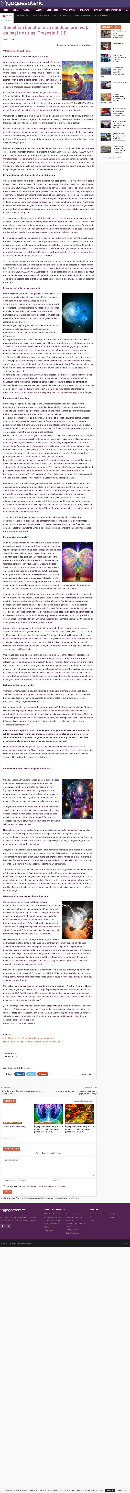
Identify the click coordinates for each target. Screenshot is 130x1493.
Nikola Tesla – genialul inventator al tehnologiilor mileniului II (31, 1041)
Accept (110, 1490)
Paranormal (69, 10)
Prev (6, 1139)
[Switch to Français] (24, 1068)
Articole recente (7, 20)
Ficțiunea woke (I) (119, 43)
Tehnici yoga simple (82, 15)
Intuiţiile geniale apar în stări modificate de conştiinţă (28, 1038)
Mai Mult (98, 10)
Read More (121, 1490)
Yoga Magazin (49, 1230)
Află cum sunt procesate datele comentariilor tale (59, 1198)
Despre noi (114, 1214)
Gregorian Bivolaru (72, 1214)
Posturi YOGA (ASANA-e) (62, 15)
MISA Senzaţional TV (52, 1214)
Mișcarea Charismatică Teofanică (74, 1218)
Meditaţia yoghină (101, 15)
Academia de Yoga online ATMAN (75, 1224)
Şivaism (38, 10)
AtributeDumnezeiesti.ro (53, 1217)
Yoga (15, 10)
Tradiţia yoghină (7, 15)
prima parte (13, 51)
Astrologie (52, 10)
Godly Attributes (55, 1220)
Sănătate (84, 10)
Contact (92, 1220)
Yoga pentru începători (41, 15)
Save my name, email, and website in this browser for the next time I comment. (35, 1186)
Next (13, 1139)
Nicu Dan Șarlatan (119, 82)
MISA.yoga (48, 1227)
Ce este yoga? (22, 15)
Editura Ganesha (72, 1230)
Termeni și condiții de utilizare (96, 1215)
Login (112, 1217)
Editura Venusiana (72, 1233)
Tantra (26, 10)
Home (5, 10)
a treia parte (14, 1023)
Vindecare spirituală (51, 1224)
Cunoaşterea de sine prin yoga (13, 1123)
